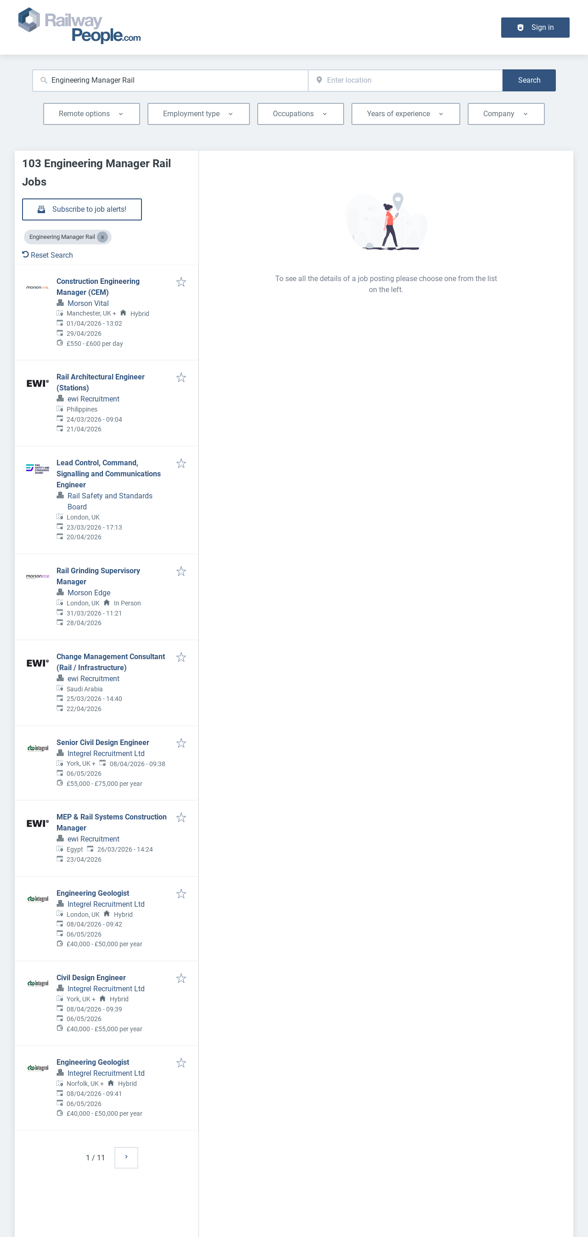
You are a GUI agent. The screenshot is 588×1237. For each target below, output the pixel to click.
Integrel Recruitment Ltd (106, 753)
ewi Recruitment (93, 399)
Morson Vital (88, 303)
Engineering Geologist (93, 893)
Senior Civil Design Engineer (103, 742)
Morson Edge (89, 592)
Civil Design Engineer (91, 977)
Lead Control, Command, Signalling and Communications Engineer (109, 473)
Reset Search (47, 255)
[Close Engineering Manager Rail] (102, 237)
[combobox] (170, 80)
